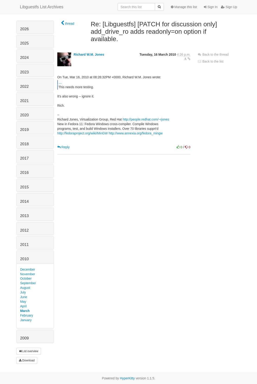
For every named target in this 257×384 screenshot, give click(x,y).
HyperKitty (127, 378)
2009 (24, 338)
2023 (24, 72)
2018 (24, 144)
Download (27, 360)
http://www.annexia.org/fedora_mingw (135, 133)
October (26, 278)
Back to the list (210, 61)
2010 (24, 259)
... (60, 82)
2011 (24, 244)
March (25, 311)
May (23, 301)
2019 (24, 129)
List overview (28, 351)
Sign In (210, 7)
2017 (24, 158)
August (25, 288)
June (23, 297)
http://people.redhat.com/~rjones (146, 119)
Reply (63, 147)
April (23, 306)
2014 (24, 201)
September (28, 283)
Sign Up (229, 7)
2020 (24, 115)
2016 (24, 172)
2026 (24, 29)
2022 (24, 86)
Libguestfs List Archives (41, 7)
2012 (24, 230)
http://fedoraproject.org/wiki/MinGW (82, 133)
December (27, 269)
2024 (24, 57)
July (23, 292)
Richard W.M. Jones (89, 54)
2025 (24, 43)
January (26, 320)
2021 (24, 101)
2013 (24, 216)
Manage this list (184, 7)
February (26, 315)
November (27, 274)
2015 (24, 187)
